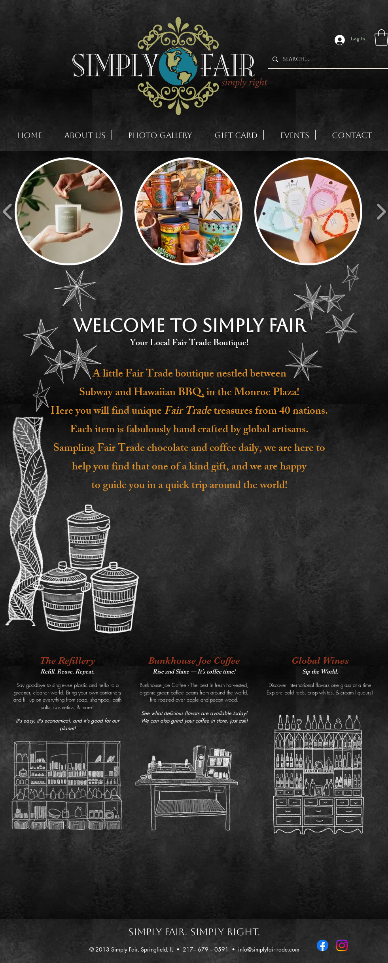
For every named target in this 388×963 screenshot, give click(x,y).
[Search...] (327, 59)
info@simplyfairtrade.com (268, 949)
